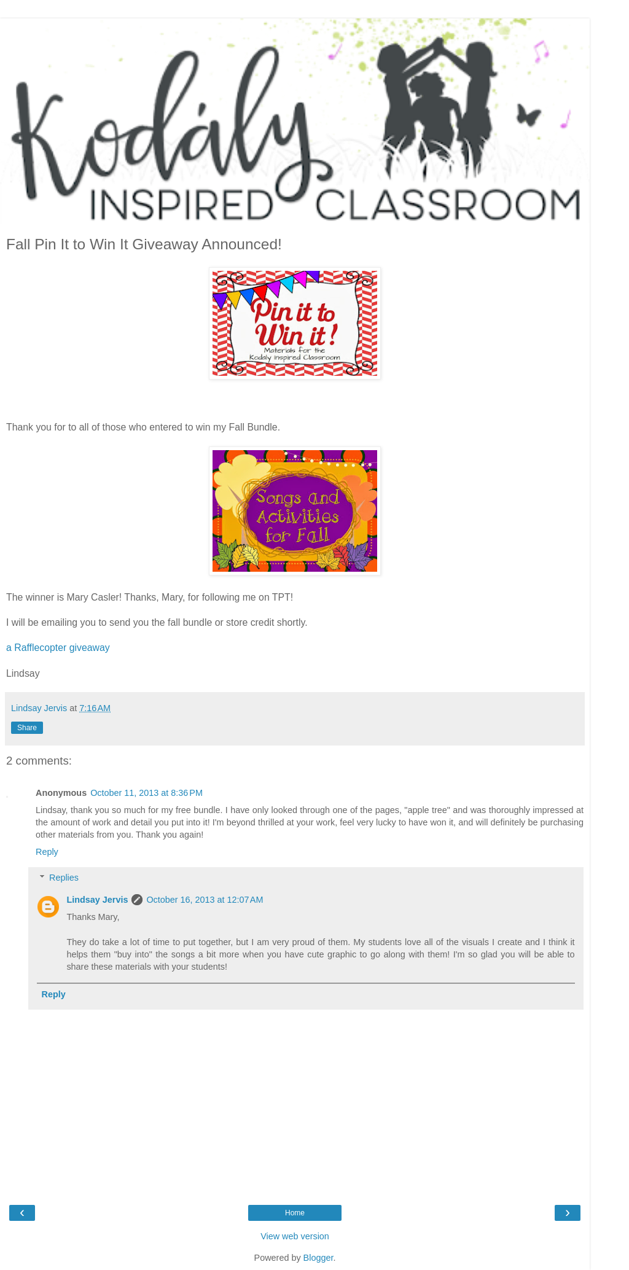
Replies (64, 877)
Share (27, 727)
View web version (294, 1236)
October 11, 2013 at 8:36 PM (146, 793)
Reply (47, 852)
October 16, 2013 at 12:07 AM (204, 900)
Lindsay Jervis (97, 900)
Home (295, 1213)
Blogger (318, 1258)
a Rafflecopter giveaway (58, 647)
